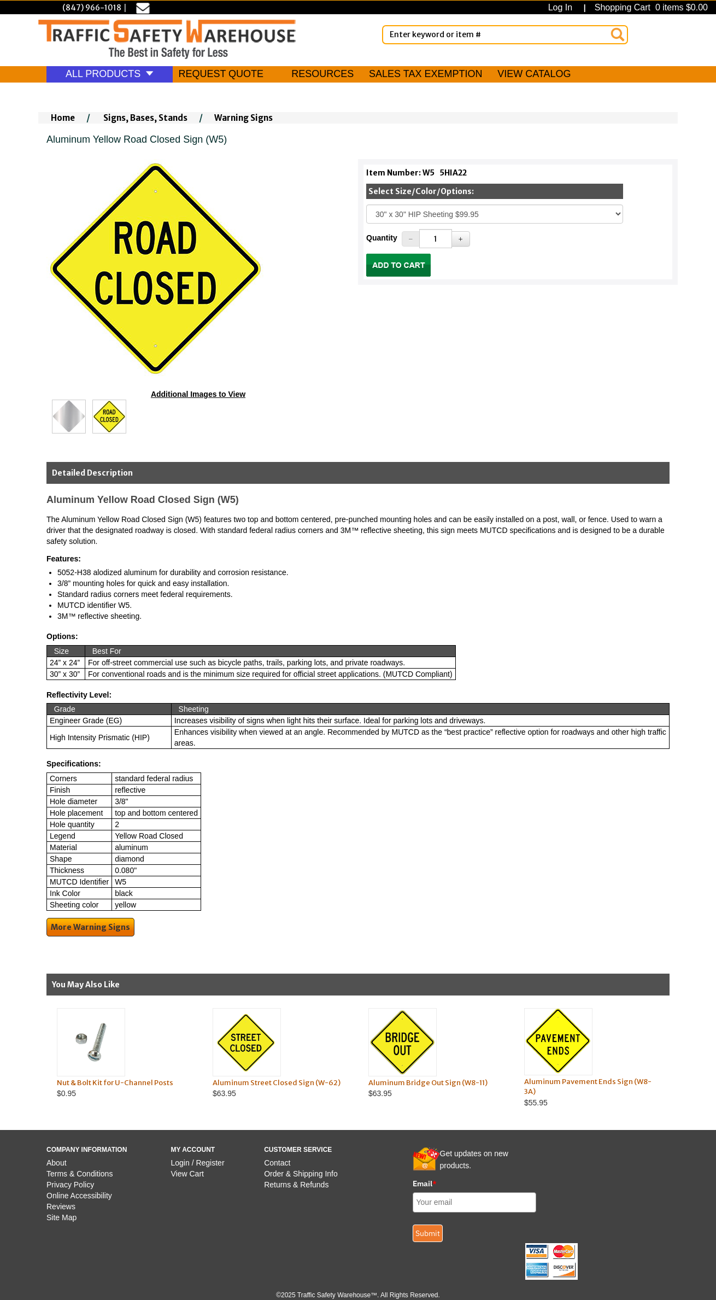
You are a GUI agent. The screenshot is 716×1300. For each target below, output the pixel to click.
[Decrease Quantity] (411, 239)
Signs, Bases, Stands (145, 118)
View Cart (187, 1173)
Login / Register (198, 1162)
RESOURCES (322, 73)
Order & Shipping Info (301, 1173)
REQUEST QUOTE (220, 73)
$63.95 (280, 1053)
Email (425, 1183)
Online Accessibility (79, 1195)
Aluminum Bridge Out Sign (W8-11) (428, 1082)
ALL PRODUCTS (110, 73)
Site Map (61, 1217)
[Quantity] (435, 238)
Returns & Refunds (296, 1184)
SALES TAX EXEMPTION (425, 73)
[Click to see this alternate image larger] (69, 417)
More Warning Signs (90, 927)
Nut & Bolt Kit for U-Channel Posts (115, 1082)
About (56, 1162)
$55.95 (591, 1057)
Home (63, 118)
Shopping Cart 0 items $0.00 (650, 7)
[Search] (617, 34)
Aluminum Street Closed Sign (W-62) (277, 1082)
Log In (562, 7)
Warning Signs (243, 118)
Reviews (60, 1206)
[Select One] (494, 214)
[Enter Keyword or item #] (505, 34)
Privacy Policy (70, 1184)
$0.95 (124, 1053)
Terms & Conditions (79, 1173)
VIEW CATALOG (534, 73)
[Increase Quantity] (460, 239)
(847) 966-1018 (91, 8)
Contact (277, 1162)
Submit (427, 1233)
